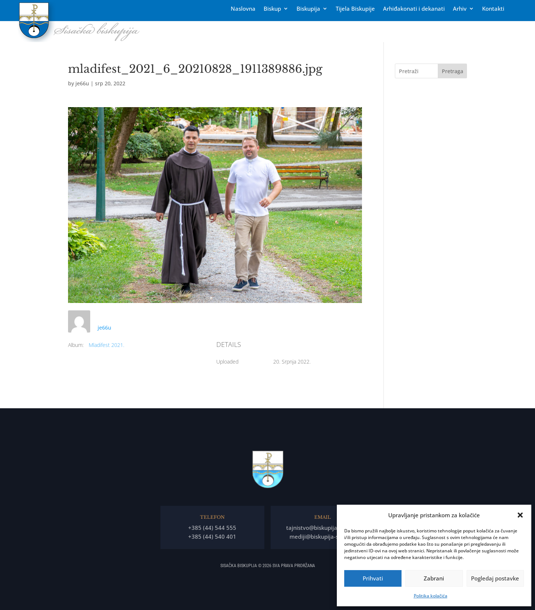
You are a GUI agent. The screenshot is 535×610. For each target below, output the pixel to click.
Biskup (272, 9)
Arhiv (460, 9)
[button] (520, 515)
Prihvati (373, 578)
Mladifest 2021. (106, 344)
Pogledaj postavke (495, 578)
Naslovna (243, 9)
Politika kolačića (430, 596)
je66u (82, 83)
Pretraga (452, 71)
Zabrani (434, 578)
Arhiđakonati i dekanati (414, 9)
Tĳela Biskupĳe (355, 9)
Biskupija (308, 9)
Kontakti (493, 9)
